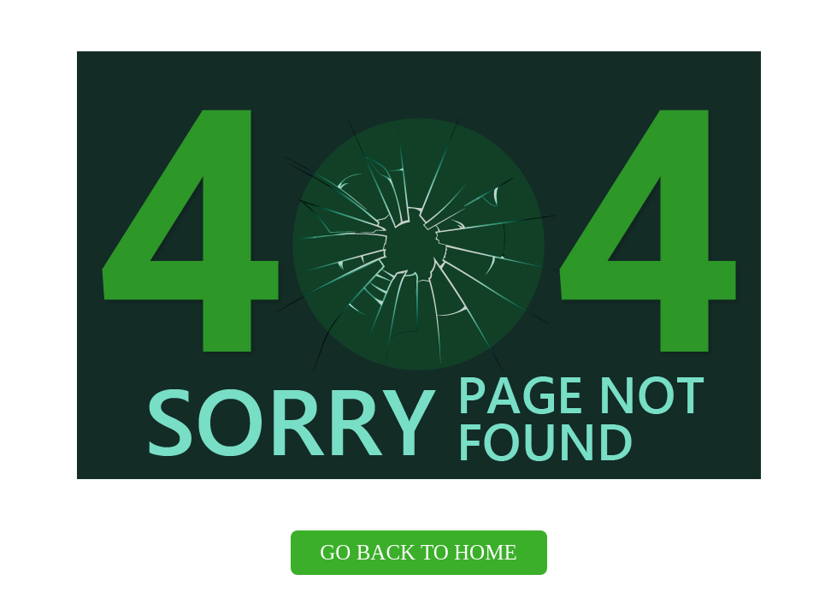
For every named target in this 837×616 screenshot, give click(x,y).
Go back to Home (418, 552)
